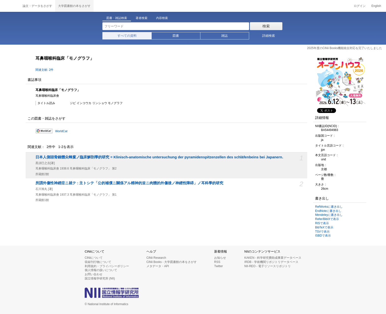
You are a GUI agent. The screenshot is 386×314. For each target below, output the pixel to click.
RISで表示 (322, 223)
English (376, 6)
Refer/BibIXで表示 (327, 219)
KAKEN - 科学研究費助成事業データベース (272, 257)
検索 (266, 26)
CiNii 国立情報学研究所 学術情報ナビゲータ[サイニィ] (10, 6)
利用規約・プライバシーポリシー (107, 266)
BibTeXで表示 (324, 227)
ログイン (360, 6)
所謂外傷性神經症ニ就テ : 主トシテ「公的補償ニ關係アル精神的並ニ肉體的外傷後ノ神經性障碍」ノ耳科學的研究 (129, 183)
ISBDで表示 (323, 235)
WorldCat (61, 131)
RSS (217, 262)
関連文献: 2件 (44, 70)
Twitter (218, 266)
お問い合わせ (93, 274)
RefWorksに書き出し (329, 206)
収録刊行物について (98, 262)
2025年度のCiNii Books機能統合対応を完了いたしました (344, 48)
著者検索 (141, 18)
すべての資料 (127, 35)
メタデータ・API (157, 266)
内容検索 (162, 18)
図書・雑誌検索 (116, 18)
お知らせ (220, 257)
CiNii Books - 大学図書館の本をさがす (171, 262)
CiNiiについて (94, 257)
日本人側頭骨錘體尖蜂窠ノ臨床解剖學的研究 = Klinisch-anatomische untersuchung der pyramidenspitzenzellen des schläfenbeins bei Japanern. (159, 157)
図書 (176, 35)
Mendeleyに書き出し (329, 215)
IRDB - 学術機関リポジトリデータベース (271, 262)
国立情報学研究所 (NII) (100, 278)
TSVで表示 (322, 231)
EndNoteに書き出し (328, 211)
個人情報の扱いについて (101, 270)
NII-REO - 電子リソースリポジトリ (267, 266)
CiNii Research (156, 257)
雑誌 (224, 35)
